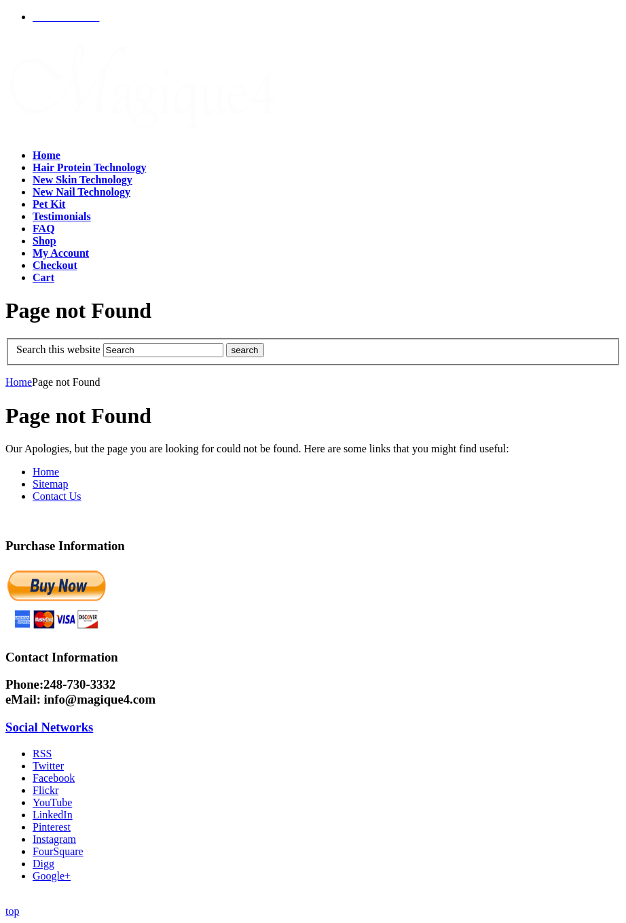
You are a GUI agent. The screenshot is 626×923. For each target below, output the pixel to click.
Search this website (58, 349)
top (12, 911)
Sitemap (50, 484)
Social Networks (49, 727)
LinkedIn (53, 814)
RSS (42, 753)
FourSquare (58, 851)
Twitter (48, 766)
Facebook (54, 778)
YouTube (52, 802)
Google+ (52, 876)
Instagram (54, 839)
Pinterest (52, 827)
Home (18, 382)
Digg (43, 863)
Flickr (45, 790)
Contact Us (57, 496)
